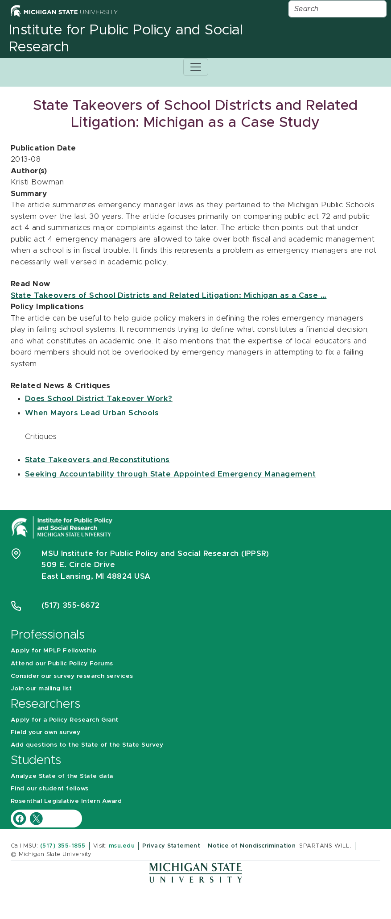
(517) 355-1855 (63, 846)
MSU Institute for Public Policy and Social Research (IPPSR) (155, 553)
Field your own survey (45, 732)
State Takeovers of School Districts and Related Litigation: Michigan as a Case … (168, 295)
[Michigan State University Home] (64, 10)
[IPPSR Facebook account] (20, 818)
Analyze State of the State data (62, 776)
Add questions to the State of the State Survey (87, 745)
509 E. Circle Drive (78, 564)
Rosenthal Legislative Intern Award (66, 801)
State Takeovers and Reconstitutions (97, 460)
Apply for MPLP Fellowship (53, 650)
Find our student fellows (50, 788)
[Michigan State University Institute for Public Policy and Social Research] (63, 527)
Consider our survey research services (72, 676)
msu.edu (122, 846)
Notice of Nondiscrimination (252, 846)
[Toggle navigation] (195, 67)
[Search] (337, 8)
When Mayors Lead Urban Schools (92, 413)
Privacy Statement (171, 846)
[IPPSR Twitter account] (36, 818)
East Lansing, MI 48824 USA (97, 576)
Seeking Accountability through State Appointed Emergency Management (170, 474)
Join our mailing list (41, 688)
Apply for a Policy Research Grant (65, 720)
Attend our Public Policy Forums (62, 663)
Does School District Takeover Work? (99, 398)
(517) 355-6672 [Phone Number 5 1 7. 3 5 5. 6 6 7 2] (70, 605)
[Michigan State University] (195, 872)
